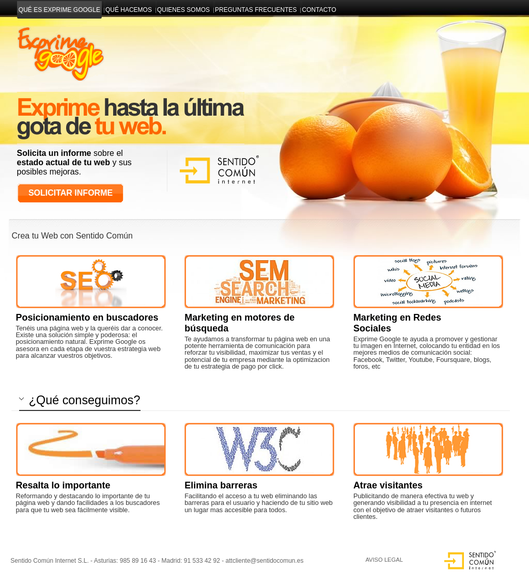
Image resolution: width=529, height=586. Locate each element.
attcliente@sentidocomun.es (265, 560)
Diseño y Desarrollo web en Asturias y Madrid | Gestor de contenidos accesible (59, 45)
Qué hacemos (129, 10)
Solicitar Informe (70, 192)
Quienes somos (183, 10)
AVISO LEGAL (384, 560)
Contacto (319, 10)
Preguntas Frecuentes (256, 10)
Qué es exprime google (59, 10)
